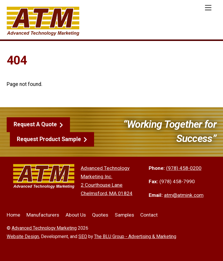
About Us (76, 215)
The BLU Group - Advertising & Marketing (135, 236)
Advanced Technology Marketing (44, 228)
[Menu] (208, 7)
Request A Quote (38, 124)
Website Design (23, 236)
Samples (124, 215)
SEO (82, 236)
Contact (149, 215)
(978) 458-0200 (184, 168)
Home (13, 215)
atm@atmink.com (184, 195)
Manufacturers (42, 215)
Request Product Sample (52, 139)
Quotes (100, 215)
